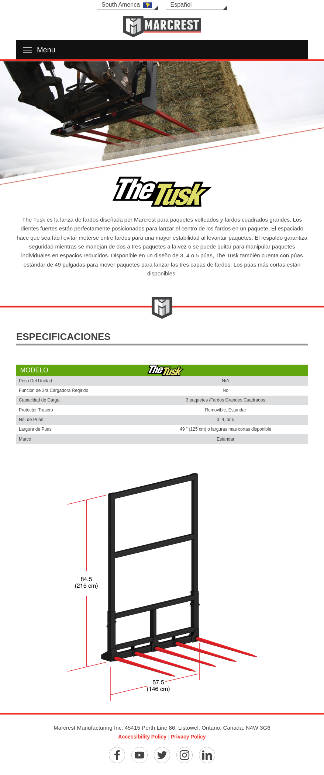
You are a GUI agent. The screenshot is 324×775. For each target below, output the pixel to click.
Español (181, 4)
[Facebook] (117, 755)
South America (126, 4)
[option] (162, 127)
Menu (39, 50)
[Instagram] (184, 755)
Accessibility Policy (142, 737)
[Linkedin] (207, 755)
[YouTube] (139, 755)
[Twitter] (162, 755)
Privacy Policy (188, 737)
